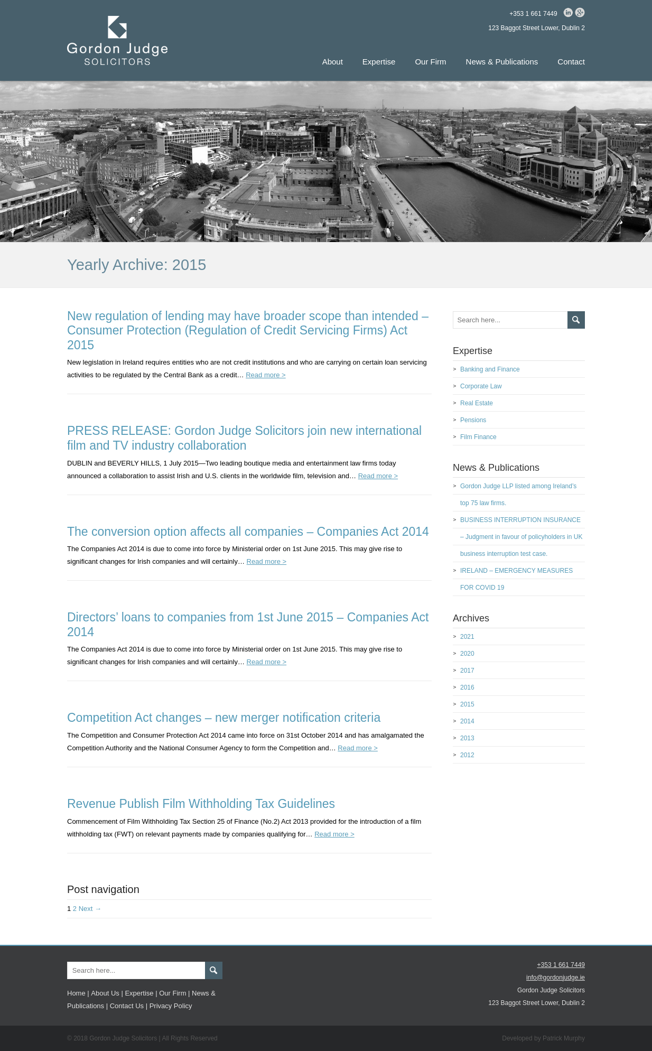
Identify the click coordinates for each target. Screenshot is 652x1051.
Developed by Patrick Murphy (543, 1038)
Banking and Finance (490, 369)
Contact (571, 61)
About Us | (107, 993)
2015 (467, 704)
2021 (467, 636)
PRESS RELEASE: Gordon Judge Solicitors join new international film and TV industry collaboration (244, 438)
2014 (467, 721)
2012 (467, 755)
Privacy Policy (171, 1006)
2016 (467, 687)
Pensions (473, 420)
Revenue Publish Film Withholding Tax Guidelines (201, 804)
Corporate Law (481, 386)
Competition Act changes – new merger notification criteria (223, 717)
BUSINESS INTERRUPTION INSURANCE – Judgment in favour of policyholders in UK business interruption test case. (521, 536)
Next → (90, 909)
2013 (467, 738)
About (332, 61)
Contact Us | (128, 1006)
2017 (467, 670)
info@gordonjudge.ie (555, 977)
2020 (467, 653)
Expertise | (141, 993)
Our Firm (430, 61)
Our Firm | (174, 993)
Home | (78, 993)
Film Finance (478, 437)
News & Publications (502, 61)
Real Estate (476, 403)
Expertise (379, 61)
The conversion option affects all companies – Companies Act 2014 (248, 531)
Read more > (266, 375)
